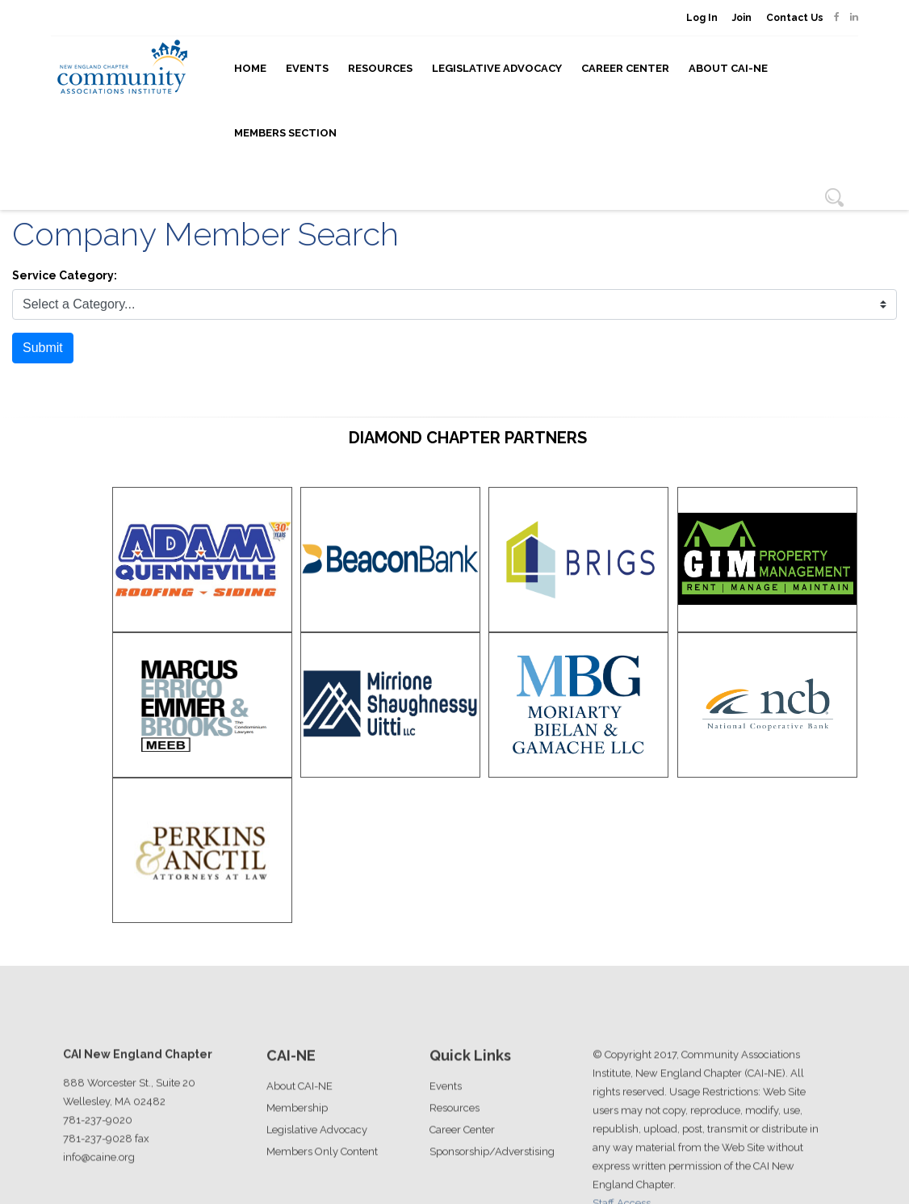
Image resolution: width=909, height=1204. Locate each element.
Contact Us (794, 17)
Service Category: (64, 275)
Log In (702, 17)
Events (307, 68)
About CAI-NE (728, 68)
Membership (297, 1169)
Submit (43, 347)
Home (250, 68)
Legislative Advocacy (497, 68)
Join (742, 17)
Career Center (625, 68)
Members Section (285, 133)
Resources (380, 68)
